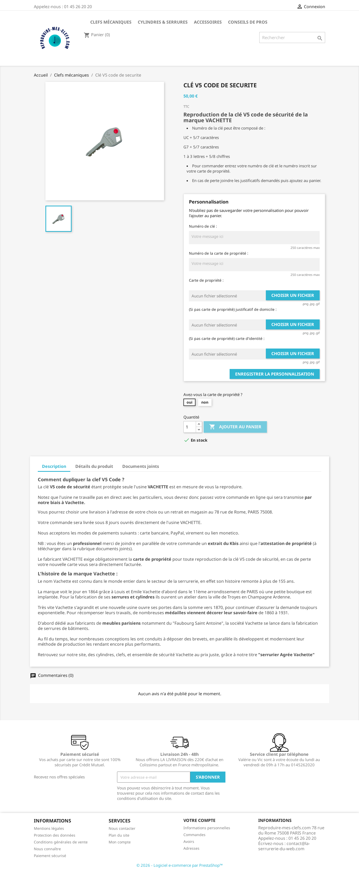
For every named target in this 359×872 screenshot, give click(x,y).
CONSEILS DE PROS (247, 22)
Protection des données (54, 835)
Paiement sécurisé (50, 855)
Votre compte (199, 820)
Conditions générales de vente (61, 841)
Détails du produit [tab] (94, 466)
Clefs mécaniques (110, 22)
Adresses (191, 848)
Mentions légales (49, 828)
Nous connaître (47, 848)
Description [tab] (54, 466)
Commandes (194, 834)
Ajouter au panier (235, 427)
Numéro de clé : (203, 226)
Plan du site (119, 835)
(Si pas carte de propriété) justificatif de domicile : (233, 309)
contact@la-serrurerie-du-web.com (284, 846)
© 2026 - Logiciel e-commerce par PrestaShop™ (179, 865)
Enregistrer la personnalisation (274, 374)
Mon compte (120, 841)
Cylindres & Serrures (163, 22)
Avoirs (188, 841)
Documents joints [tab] (140, 466)
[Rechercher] (292, 37)
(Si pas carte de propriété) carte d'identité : (227, 338)
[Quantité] (189, 427)
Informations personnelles (206, 827)
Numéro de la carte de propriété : (218, 253)
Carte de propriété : (206, 280)
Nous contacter (122, 828)
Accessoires (208, 22)
